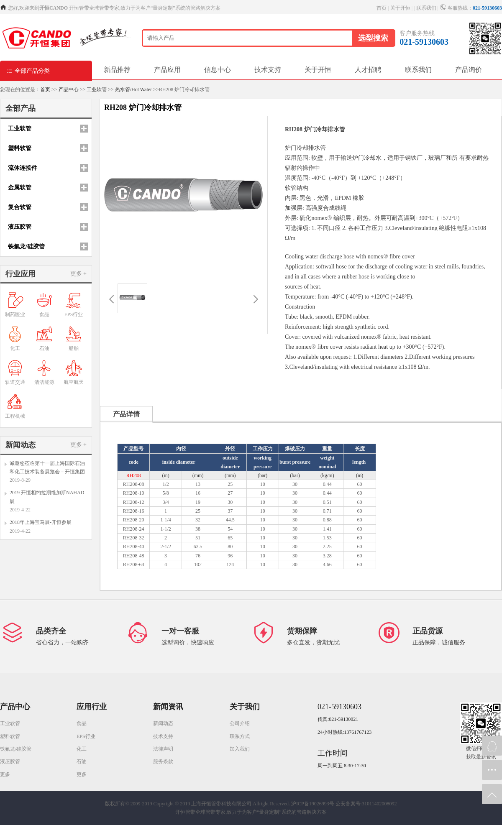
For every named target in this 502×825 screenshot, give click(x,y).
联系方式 (240, 736)
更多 (5, 774)
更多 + (78, 274)
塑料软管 (10, 736)
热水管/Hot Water (133, 89)
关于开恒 (400, 8)
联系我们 (426, 8)
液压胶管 (10, 761)
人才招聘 (368, 69)
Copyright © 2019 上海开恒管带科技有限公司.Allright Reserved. (222, 804)
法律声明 (163, 749)
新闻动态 (163, 723)
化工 (82, 749)
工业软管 (97, 89)
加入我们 (240, 749)
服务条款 (163, 761)
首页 (381, 8)
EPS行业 (86, 736)
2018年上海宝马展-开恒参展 (41, 522)
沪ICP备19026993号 (312, 804)
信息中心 (217, 69)
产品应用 (167, 69)
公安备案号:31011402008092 (366, 804)
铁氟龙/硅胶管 (15, 749)
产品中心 (69, 89)
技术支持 (267, 69)
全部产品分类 (28, 70)
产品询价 (468, 69)
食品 (82, 723)
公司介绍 (240, 723)
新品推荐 (117, 69)
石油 (82, 761)
